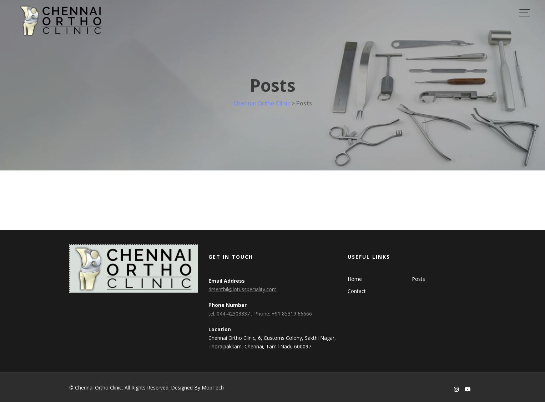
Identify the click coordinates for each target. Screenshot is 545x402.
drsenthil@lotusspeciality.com (242, 289)
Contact (357, 291)
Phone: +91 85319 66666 (283, 313)
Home (355, 279)
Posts (418, 279)
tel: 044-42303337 (229, 313)
